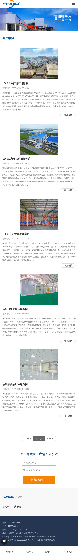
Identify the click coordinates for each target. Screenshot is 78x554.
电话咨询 (68, 550)
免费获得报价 (39, 479)
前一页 (27, 438)
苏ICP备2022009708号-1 (46, 540)
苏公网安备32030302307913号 (20, 540)
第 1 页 (39, 438)
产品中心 (29, 550)
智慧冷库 (6, 506)
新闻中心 (48, 550)
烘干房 (17, 506)
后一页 (50, 438)
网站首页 (10, 550)
